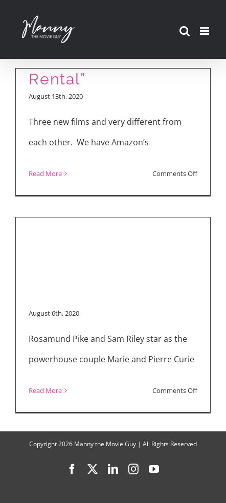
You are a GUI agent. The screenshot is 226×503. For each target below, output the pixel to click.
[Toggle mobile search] (184, 31)
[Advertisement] (113, 247)
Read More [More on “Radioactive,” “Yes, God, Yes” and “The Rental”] (45, 173)
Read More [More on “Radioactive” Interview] (45, 390)
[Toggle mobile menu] (205, 31)
